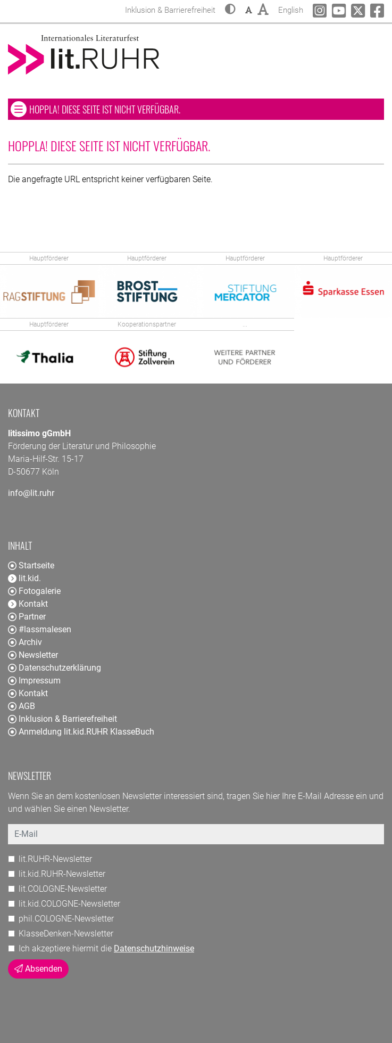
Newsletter (33, 655)
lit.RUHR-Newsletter (55, 859)
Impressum (34, 680)
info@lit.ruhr (31, 493)
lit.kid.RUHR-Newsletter (62, 874)
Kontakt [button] (28, 604)
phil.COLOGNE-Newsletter (66, 919)
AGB (21, 706)
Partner (27, 617)
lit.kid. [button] (24, 578)
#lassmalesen (39, 629)
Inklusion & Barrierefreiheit (62, 719)
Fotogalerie (34, 591)
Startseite (31, 565)
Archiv (25, 642)
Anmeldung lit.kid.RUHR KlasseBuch (81, 732)
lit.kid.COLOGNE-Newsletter (69, 904)
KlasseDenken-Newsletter (66, 933)
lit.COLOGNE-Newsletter (63, 889)
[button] (230, 10)
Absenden (38, 969)
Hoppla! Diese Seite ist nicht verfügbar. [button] (136, 109)
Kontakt (28, 693)
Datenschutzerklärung (54, 668)
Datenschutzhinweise (154, 948)
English (290, 9)
